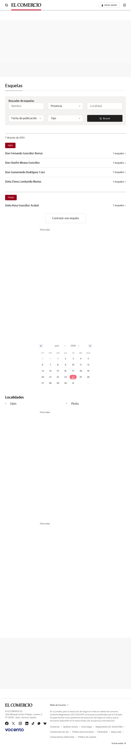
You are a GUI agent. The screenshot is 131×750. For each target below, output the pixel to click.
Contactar (55, 727)
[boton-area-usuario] (109, 5)
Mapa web (116, 732)
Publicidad (102, 732)
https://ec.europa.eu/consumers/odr (97, 721)
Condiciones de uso (59, 732)
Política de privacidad (83, 732)
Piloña (11, 198)
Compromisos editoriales (62, 737)
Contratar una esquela (65, 218)
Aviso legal (86, 727)
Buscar (105, 118)
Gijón (10, 145)
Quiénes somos (70, 727)
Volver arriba (119, 743)
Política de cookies (87, 737)
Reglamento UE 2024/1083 (109, 727)
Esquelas (13, 86)
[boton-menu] (124, 5)
